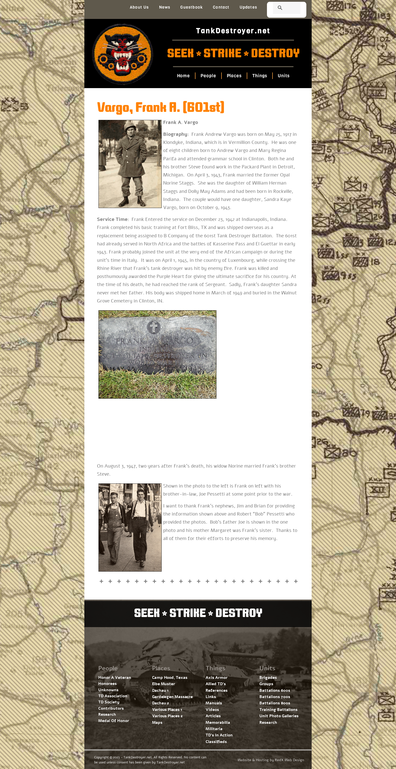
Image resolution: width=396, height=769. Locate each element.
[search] (281, 8)
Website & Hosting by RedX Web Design (271, 760)
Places (234, 76)
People (208, 76)
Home (183, 76)
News (164, 7)
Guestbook (191, 7)
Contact (221, 7)
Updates (248, 7)
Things (259, 76)
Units (284, 76)
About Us (139, 7)
